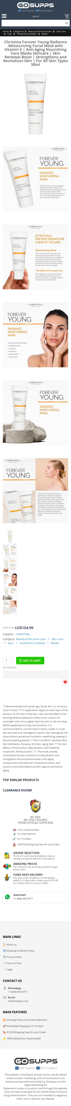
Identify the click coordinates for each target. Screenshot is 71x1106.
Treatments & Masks (27, 33)
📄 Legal (7, 969)
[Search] (36, 23)
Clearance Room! (17, 790)
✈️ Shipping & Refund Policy (18, 950)
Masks (45, 33)
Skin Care (61, 31)
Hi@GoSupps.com (18, 1001)
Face (9, 33)
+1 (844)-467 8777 (23, 898)
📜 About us (10, 944)
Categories (18, 31)
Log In (35, 16)
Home (6, 31)
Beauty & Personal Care (39, 31)
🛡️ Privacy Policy (12, 957)
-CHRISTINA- (23, 634)
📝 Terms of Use (12, 963)
